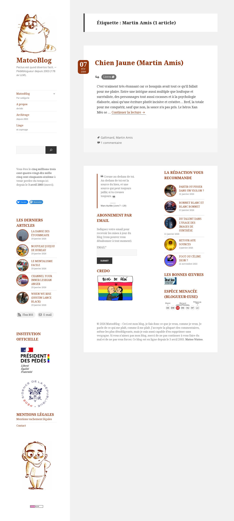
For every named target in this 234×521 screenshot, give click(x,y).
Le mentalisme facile (42, 263)
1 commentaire (111, 143)
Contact (21, 425)
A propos (36, 106)
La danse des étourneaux (40, 233)
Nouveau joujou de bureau (43, 248)
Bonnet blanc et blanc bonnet (191, 204)
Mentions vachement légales (34, 419)
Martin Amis (124, 137)
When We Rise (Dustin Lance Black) (41, 297)
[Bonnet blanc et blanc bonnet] (170, 207)
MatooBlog (34, 60)
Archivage (36, 117)
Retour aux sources (187, 242)
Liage (36, 127)
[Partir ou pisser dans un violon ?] (170, 191)
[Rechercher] (51, 150)
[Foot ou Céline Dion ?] (170, 260)
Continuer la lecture (129, 112)
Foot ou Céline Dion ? (190, 258)
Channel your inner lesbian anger (41, 280)
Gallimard (107, 137)
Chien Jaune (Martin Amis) (139, 62)
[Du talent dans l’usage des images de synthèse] (170, 223)
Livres (107, 77)
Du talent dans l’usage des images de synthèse (190, 224)
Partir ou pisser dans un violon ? (191, 188)
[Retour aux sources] (170, 244)
